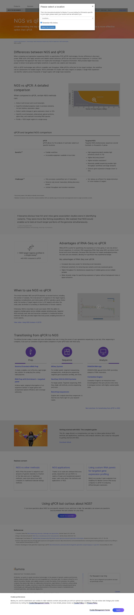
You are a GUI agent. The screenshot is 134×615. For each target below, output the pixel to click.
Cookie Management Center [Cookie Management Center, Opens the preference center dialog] (100, 610)
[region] (67, 604)
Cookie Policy (79, 603)
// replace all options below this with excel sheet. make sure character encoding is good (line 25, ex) (67, 20)
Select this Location (48, 29)
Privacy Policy (92, 603)
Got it (118, 610)
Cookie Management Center (39, 603)
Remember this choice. (49, 25)
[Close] (92, 8)
